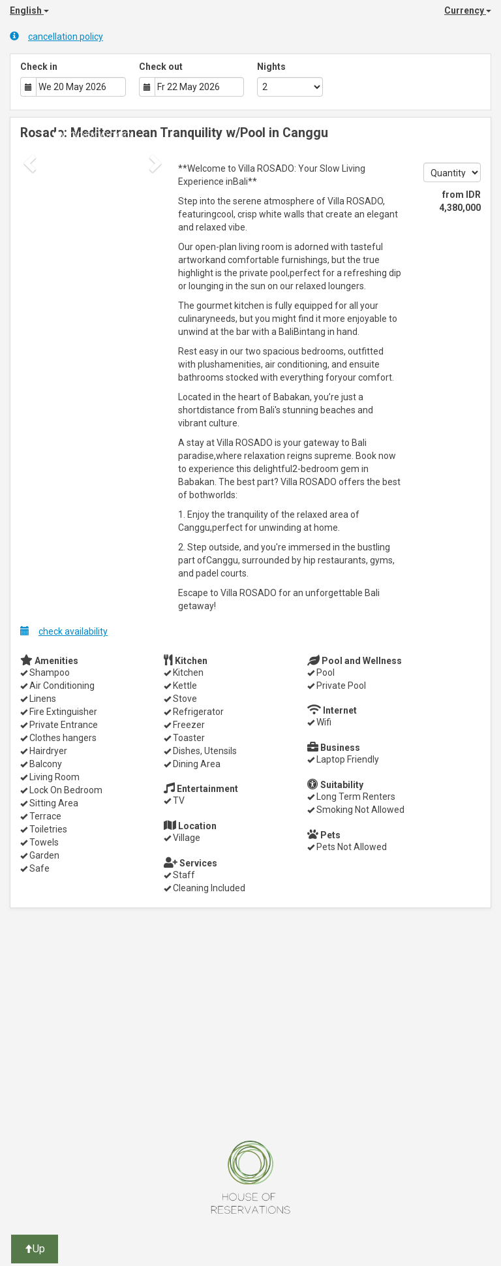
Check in (38, 66)
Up (34, 1248)
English (29, 10)
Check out (161, 66)
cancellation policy (56, 36)
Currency (467, 10)
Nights (271, 66)
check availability (64, 631)
